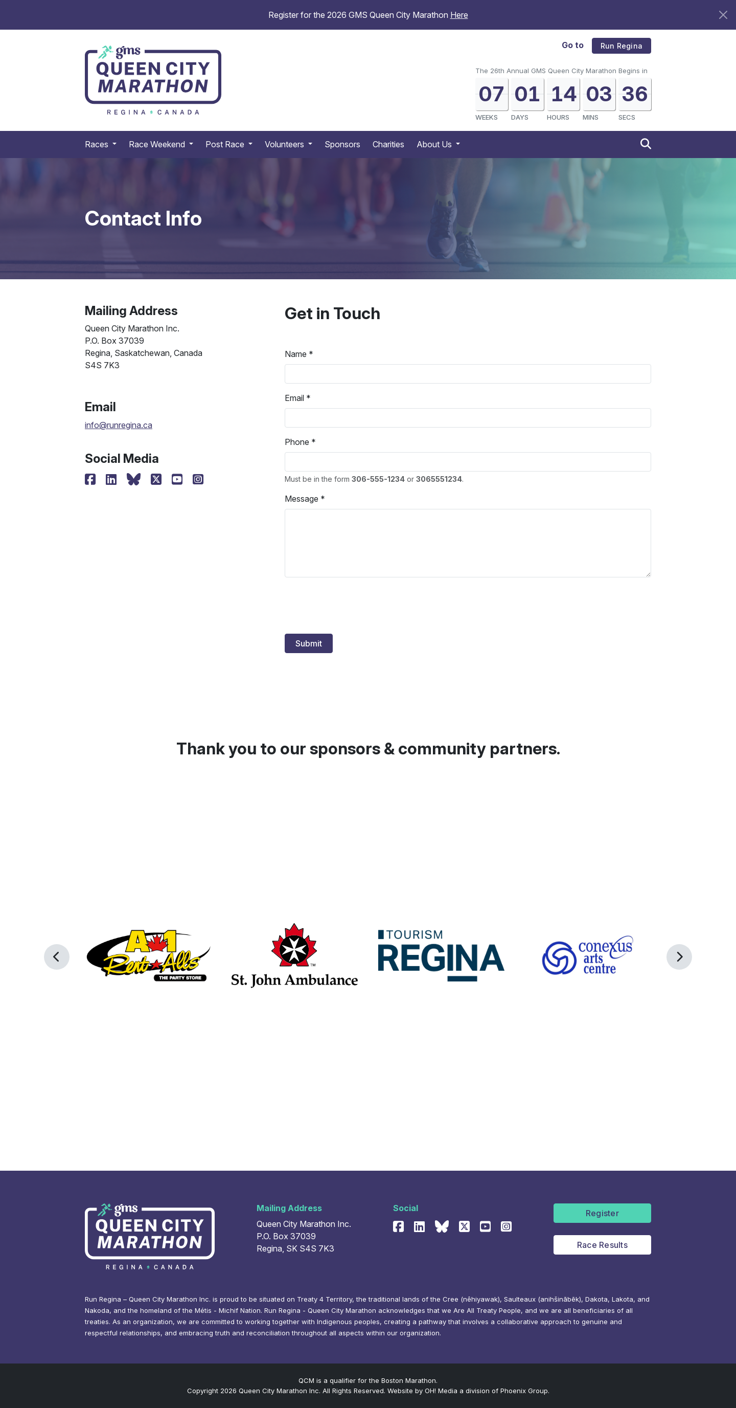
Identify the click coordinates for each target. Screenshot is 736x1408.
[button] (57, 957)
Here (459, 15)
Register (602, 1213)
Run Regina (621, 45)
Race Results (602, 1245)
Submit (308, 643)
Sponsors (342, 144)
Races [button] (97, 144)
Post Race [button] (225, 144)
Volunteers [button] (285, 144)
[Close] (723, 15)
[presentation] (362, 605)
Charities (388, 144)
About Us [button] (435, 144)
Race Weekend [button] (158, 144)
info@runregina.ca (118, 425)
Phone (297, 442)
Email (294, 398)
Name (296, 354)
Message (301, 499)
